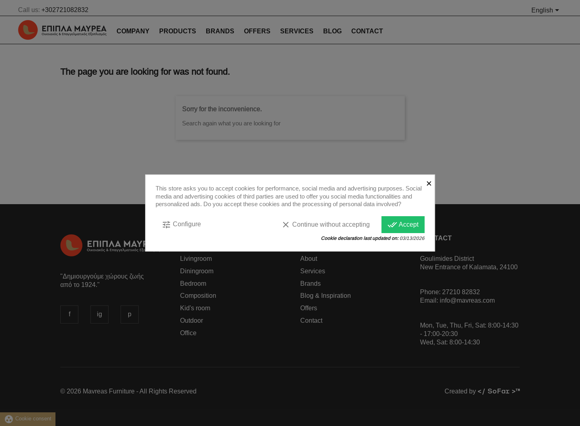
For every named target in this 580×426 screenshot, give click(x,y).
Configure (181, 224)
